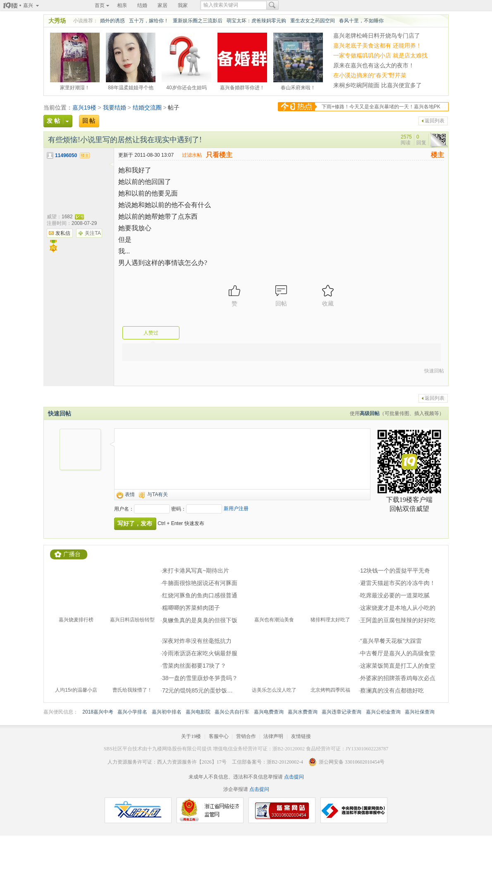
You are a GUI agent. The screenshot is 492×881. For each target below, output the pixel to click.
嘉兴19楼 (84, 107)
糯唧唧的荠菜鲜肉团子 (191, 607)
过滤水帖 (192, 155)
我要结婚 (114, 107)
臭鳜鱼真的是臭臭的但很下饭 (199, 620)
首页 (100, 5)
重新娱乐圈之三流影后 (197, 21)
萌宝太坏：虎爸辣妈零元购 (256, 21)
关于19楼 (191, 736)
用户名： (124, 509)
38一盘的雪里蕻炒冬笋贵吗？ (200, 678)
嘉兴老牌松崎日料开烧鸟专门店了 (376, 35)
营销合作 (246, 736)
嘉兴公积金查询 (383, 712)
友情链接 (301, 736)
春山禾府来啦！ (298, 86)
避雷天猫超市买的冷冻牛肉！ (397, 583)
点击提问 (293, 777)
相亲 (122, 5)
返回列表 (434, 121)
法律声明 (273, 736)
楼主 (437, 154)
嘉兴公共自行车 (232, 712)
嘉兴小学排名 (132, 712)
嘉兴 (28, 5)
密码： (178, 509)
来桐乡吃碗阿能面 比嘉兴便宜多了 (377, 85)
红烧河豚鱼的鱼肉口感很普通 (199, 595)
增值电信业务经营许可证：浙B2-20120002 (259, 749)
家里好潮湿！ (75, 86)
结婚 (142, 5)
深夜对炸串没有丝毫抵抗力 (197, 640)
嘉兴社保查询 (420, 712)
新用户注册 (236, 508)
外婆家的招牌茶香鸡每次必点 (397, 678)
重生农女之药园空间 (312, 21)
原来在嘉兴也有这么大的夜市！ (373, 65)
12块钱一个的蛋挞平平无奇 (395, 570)
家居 (162, 5)
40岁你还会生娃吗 (186, 86)
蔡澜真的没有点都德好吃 (392, 690)
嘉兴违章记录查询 (341, 712)
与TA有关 (157, 494)
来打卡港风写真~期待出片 (195, 570)
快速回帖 (434, 371)
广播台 (72, 554)
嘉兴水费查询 (303, 712)
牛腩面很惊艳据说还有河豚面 (199, 583)
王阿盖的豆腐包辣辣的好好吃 (397, 620)
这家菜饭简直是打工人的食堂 (397, 665)
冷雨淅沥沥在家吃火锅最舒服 (199, 653)
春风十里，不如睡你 (361, 21)
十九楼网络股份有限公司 (174, 749)
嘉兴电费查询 (269, 712)
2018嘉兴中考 (97, 712)
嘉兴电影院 (198, 712)
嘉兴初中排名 (167, 712)
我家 (183, 5)
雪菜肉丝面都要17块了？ (194, 665)
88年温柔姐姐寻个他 (130, 86)
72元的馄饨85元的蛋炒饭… (197, 690)
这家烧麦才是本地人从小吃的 (397, 607)
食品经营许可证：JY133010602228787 (347, 749)
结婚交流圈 (147, 107)
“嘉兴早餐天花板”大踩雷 (391, 640)
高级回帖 (370, 413)
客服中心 (219, 736)
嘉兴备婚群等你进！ (242, 86)
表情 (130, 494)
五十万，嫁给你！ (149, 21)
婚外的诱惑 (112, 21)
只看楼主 (219, 154)
